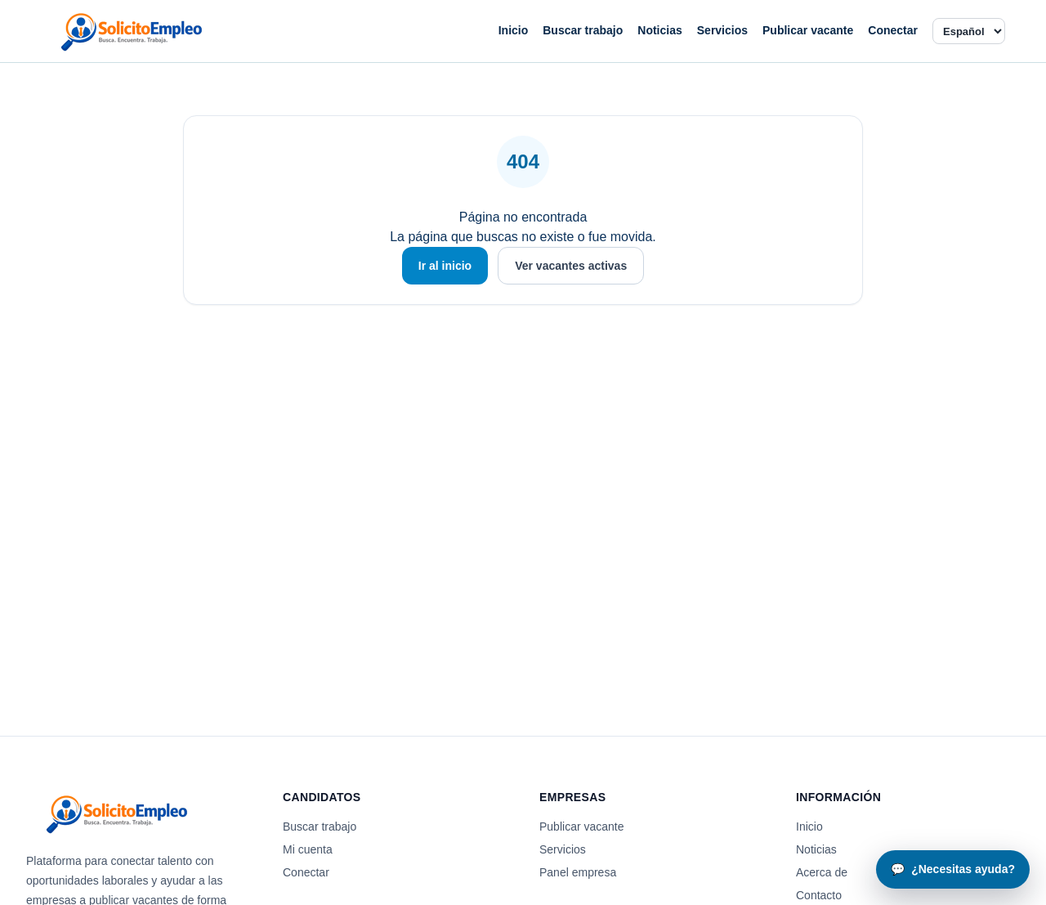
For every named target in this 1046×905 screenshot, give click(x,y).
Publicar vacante (807, 30)
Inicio (513, 30)
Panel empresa (577, 872)
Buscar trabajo (583, 30)
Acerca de (821, 872)
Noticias (659, 30)
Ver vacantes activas (571, 265)
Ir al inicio (445, 265)
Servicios (722, 30)
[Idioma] (968, 31)
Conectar (893, 30)
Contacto (819, 895)
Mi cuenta (308, 849)
